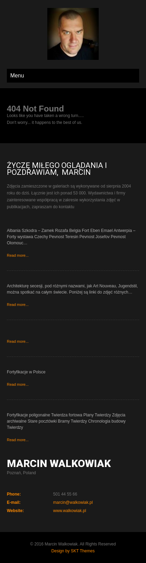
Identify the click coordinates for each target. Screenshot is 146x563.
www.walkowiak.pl (69, 510)
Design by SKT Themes (73, 551)
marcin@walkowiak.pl (73, 502)
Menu (17, 75)
